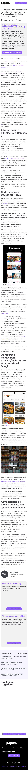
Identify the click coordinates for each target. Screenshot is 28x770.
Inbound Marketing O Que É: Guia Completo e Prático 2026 (11, 674)
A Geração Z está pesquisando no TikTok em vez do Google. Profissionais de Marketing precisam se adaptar (14, 13)
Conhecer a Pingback (8, 751)
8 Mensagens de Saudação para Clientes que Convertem (11, 663)
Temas (5, 747)
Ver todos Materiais (16, 748)
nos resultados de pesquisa (13, 481)
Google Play (10, 284)
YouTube (4, 203)
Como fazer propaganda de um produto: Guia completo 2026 (14, 669)
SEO (2, 124)
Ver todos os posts (22, 653)
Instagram (23, 201)
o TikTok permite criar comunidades (14, 158)
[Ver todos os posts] (26, 653)
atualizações (4, 313)
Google (7, 425)
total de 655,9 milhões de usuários (10, 61)
